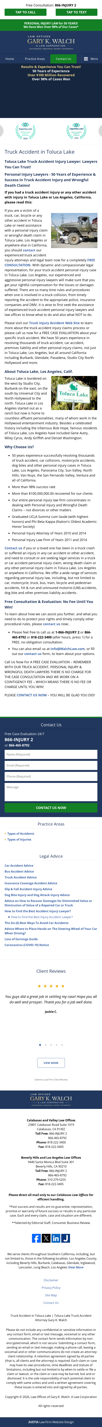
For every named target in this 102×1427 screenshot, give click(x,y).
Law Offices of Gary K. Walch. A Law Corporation (64, 1397)
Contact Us (63, 59)
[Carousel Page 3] (51, 1045)
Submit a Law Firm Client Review (51, 1079)
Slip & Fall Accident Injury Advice (28, 889)
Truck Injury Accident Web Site (54, 323)
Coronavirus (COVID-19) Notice (27, 945)
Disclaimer (51, 1280)
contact (29, 250)
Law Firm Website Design (51, 1422)
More (94, 59)
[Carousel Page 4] (56, 1045)
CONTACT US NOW (32, 695)
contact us (51, 624)
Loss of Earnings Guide (21, 939)
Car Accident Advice (19, 866)
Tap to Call (25, 12)
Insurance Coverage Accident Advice (31, 883)
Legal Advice (51, 856)
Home (10, 59)
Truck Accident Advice (21, 877)
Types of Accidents (20, 834)
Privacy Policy (51, 1288)
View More (51, 1063)
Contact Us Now (51, 807)
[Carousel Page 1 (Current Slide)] (40, 1045)
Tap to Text (77, 12)
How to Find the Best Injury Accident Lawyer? (42, 917)
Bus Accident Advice (19, 871)
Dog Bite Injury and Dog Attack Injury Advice (37, 895)
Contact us (13, 548)
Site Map (51, 1295)
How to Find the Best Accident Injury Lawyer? (38, 911)
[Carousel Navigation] (51, 1045)
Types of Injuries (19, 839)
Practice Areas (35, 59)
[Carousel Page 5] (62, 1045)
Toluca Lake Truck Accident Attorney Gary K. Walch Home (51, 43)
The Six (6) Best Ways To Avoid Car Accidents (37, 923)
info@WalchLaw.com (68, 649)
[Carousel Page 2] (45, 1045)
